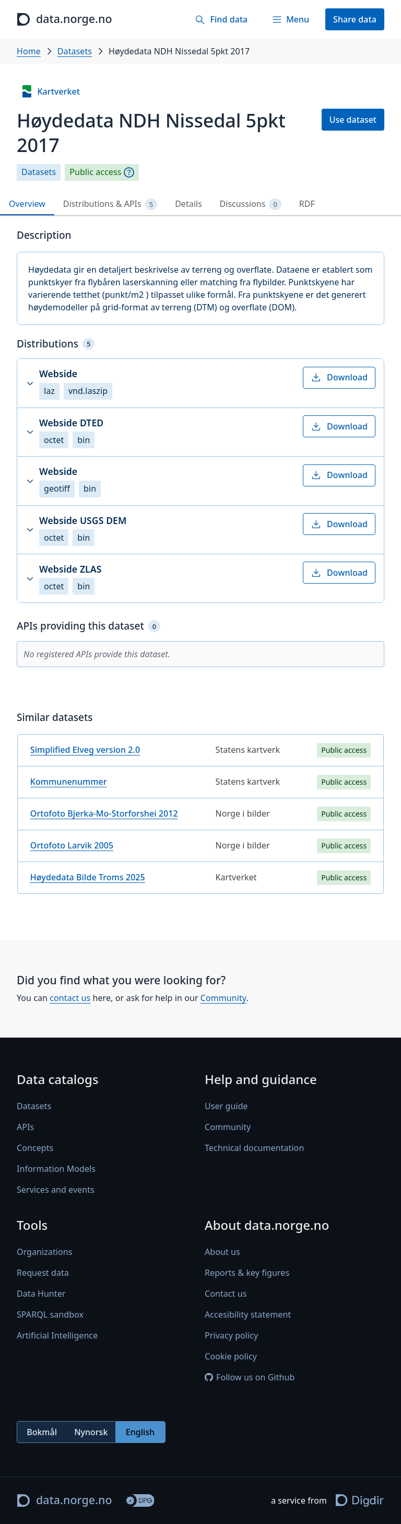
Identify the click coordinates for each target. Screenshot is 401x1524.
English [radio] (140, 1432)
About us (222, 1252)
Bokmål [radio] (42, 1432)
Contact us (225, 1293)
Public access (95, 172)
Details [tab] (188, 204)
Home (29, 51)
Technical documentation (254, 1148)
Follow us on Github (249, 1377)
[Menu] (290, 19)
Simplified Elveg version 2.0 (85, 749)
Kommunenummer (68, 781)
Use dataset (352, 119)
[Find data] (221, 19)
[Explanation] (129, 172)
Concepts (35, 1148)
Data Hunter (41, 1293)
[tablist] (200, 204)
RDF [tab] (307, 204)
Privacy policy (231, 1335)
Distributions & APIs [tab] (110, 204)
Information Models (56, 1168)
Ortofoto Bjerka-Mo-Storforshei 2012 (104, 813)
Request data (43, 1272)
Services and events (56, 1189)
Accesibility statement (248, 1314)
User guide (226, 1106)
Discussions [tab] (250, 204)
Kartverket (50, 91)
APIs (25, 1127)
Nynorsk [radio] (91, 1432)
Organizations (44, 1252)
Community (223, 998)
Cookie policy (231, 1356)
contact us (70, 998)
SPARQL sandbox (50, 1314)
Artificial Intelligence (57, 1335)
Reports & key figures (247, 1272)
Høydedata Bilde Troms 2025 (87, 877)
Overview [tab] (27, 204)
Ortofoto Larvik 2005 (71, 845)
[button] (200, 383)
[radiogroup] (91, 1432)
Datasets (74, 51)
